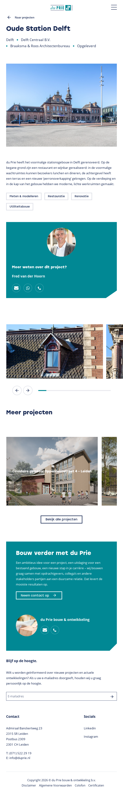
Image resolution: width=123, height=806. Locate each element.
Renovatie (82, 196)
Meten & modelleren (24, 196)
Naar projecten (20, 17)
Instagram (91, 736)
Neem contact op (39, 595)
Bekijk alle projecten (61, 519)
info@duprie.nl (19, 758)
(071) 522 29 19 (20, 753)
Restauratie (56, 196)
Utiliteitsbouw (20, 206)
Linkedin (90, 728)
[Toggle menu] (114, 7)
